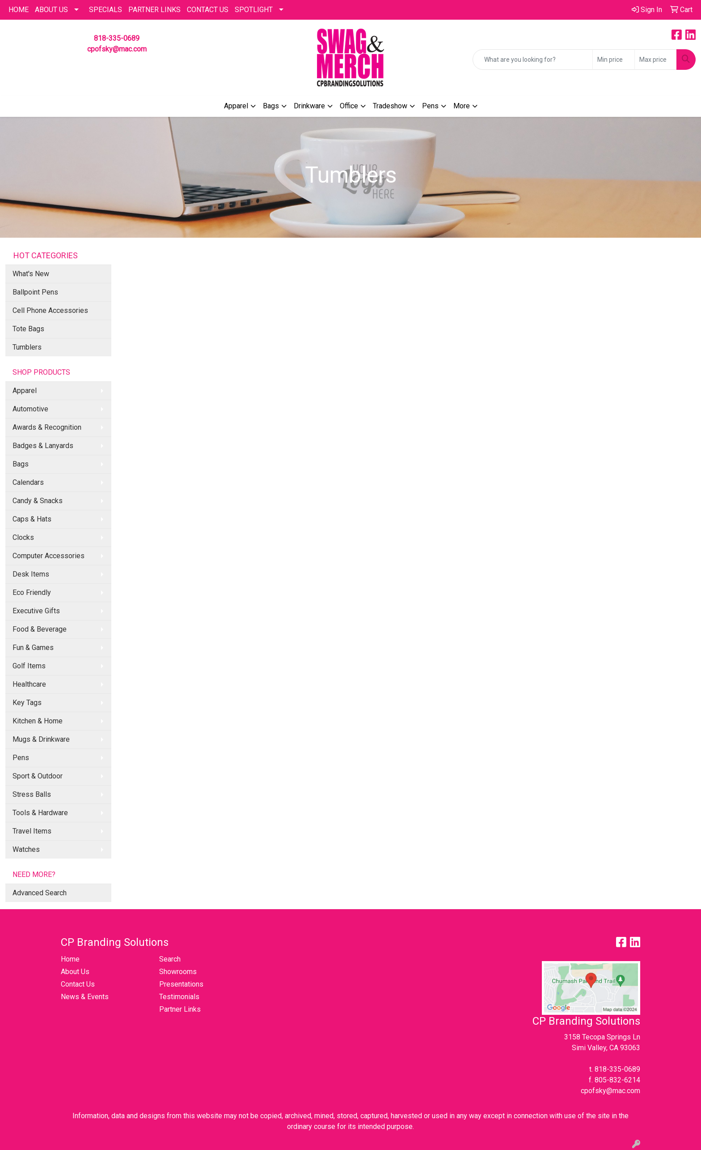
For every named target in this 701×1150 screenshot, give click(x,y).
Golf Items (29, 666)
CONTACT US (207, 9)
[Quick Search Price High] (655, 59)
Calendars (28, 482)
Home (70, 959)
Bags (271, 106)
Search (170, 959)
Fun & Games (33, 647)
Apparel (236, 106)
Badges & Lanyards (43, 445)
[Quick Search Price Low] (613, 59)
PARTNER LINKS (154, 9)
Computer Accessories (48, 555)
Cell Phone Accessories (50, 310)
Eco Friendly (32, 592)
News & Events (85, 996)
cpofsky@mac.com (117, 49)
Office (349, 106)
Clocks (23, 537)
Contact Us (78, 984)
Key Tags (27, 702)
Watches (26, 849)
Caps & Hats (32, 519)
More (461, 106)
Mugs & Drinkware (41, 739)
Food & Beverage (40, 629)
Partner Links (180, 1009)
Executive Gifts (36, 611)
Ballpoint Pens (35, 292)
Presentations (181, 984)
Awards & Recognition (47, 427)
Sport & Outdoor (38, 776)
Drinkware (309, 106)
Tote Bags (28, 329)
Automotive (30, 409)
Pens (430, 106)
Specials (105, 9)
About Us (51, 9)
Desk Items (31, 574)
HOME (18, 9)
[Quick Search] (533, 59)
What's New (31, 273)
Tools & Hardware (40, 812)
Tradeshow (390, 106)
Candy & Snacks (38, 500)
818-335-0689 (116, 38)
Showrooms (178, 971)
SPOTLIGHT (254, 9)
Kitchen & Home (38, 721)
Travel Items (32, 831)
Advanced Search (40, 893)
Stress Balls (32, 794)
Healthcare (29, 684)
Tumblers (27, 347)
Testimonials (179, 996)
